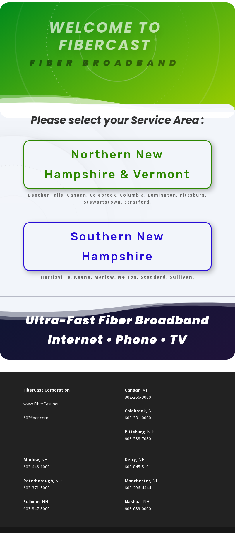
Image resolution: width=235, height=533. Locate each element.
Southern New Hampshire (117, 246)
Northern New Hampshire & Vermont (117, 164)
